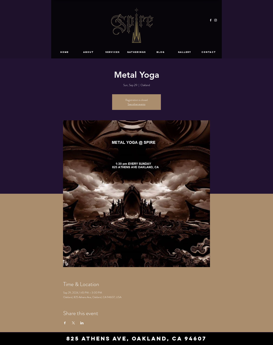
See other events (136, 104)
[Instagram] (215, 20)
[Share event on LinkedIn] (82, 323)
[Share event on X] (73, 323)
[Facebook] (210, 20)
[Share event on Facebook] (65, 323)
